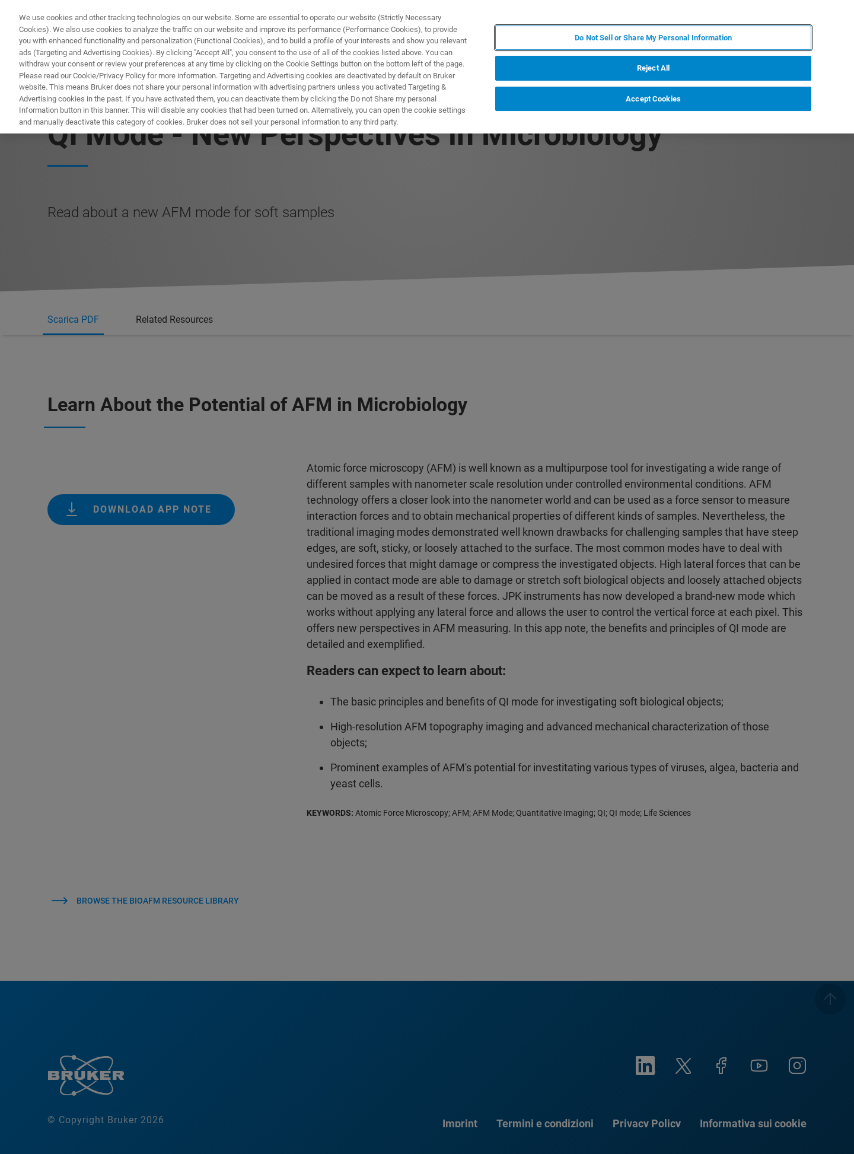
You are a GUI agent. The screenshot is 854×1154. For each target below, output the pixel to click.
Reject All (653, 67)
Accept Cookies (653, 98)
